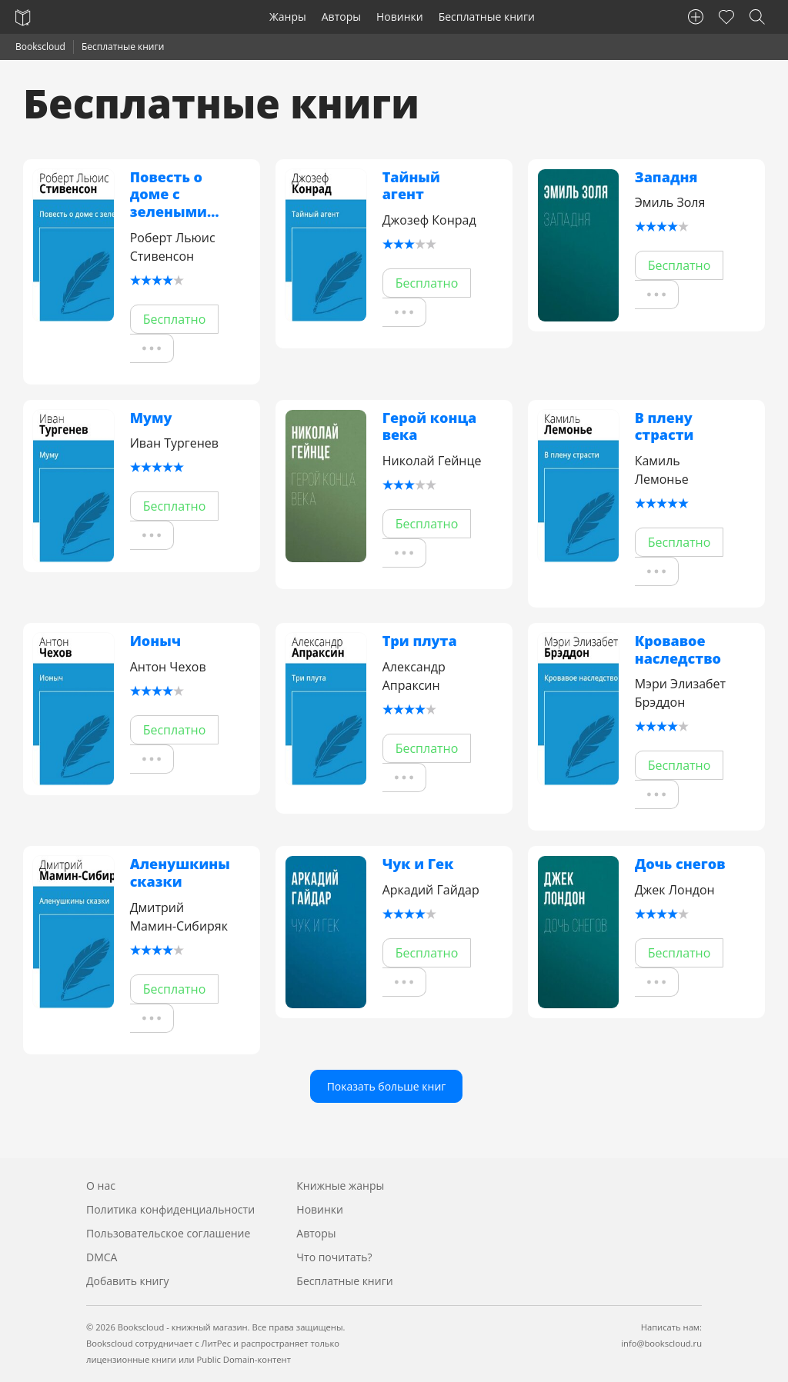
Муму (151, 418)
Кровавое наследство (678, 649)
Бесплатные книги (487, 16)
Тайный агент (411, 185)
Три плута (419, 641)
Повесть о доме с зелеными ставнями (168, 194)
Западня (666, 177)
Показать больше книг (386, 1086)
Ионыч (155, 641)
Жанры (287, 16)
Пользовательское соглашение (168, 1233)
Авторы (341, 16)
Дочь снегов (680, 864)
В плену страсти (664, 426)
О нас (100, 1185)
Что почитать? (334, 1257)
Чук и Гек (418, 864)
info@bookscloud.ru (661, 1343)
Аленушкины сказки (180, 872)
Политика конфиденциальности (170, 1209)
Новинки (399, 16)
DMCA (101, 1257)
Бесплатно (174, 319)
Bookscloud (40, 46)
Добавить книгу (127, 1281)
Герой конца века (429, 426)
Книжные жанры (340, 1185)
